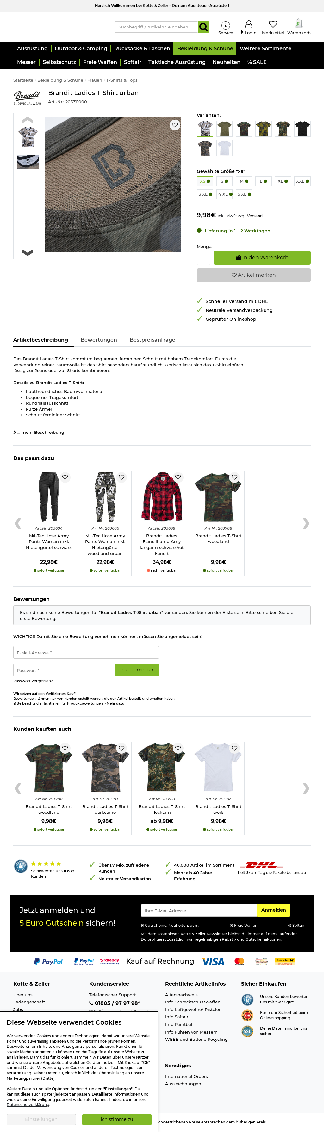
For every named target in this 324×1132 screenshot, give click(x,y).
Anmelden (275, 910)
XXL (302, 182)
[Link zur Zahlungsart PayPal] (48, 961)
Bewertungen (99, 341)
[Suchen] (203, 27)
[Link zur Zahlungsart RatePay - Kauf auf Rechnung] (109, 961)
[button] (32, 49)
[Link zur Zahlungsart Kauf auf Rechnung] (160, 961)
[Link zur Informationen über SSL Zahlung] (247, 1031)
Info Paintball (179, 1025)
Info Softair (176, 1017)
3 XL (205, 195)
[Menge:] (203, 259)
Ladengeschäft (29, 1002)
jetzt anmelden (137, 671)
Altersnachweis (181, 995)
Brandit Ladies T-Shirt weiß (218, 810)
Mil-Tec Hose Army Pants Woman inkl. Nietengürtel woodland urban (105, 545)
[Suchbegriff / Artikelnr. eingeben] (156, 27)
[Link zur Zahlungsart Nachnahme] (285, 961)
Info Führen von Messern (191, 1032)
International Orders (186, 1076)
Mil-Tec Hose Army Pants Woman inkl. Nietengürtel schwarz (49, 542)
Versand (255, 216)
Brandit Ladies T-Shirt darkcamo (105, 810)
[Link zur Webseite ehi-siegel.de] (247, 1015)
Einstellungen (41, 1119)
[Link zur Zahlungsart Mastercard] (239, 961)
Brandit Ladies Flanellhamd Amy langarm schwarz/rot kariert (162, 545)
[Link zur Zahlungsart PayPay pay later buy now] (84, 961)
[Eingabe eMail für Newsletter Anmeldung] (199, 911)
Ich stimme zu (117, 1119)
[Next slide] (27, 253)
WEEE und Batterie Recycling (196, 1040)
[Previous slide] (27, 120)
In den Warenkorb (262, 259)
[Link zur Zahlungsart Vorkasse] (261, 961)
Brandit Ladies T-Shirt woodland (218, 539)
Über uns (23, 995)
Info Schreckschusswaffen (193, 1002)
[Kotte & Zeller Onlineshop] (59, 26)
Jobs (18, 1010)
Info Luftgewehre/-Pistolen (193, 1010)
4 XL (225, 195)
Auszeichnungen (183, 1084)
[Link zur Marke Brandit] (27, 99)
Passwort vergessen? (33, 682)
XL (283, 182)
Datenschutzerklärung (28, 1105)
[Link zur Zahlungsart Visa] (212, 961)
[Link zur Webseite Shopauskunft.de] (247, 999)
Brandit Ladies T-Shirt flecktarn (162, 810)
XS (205, 182)
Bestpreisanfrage (152, 341)
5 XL (244, 195)
